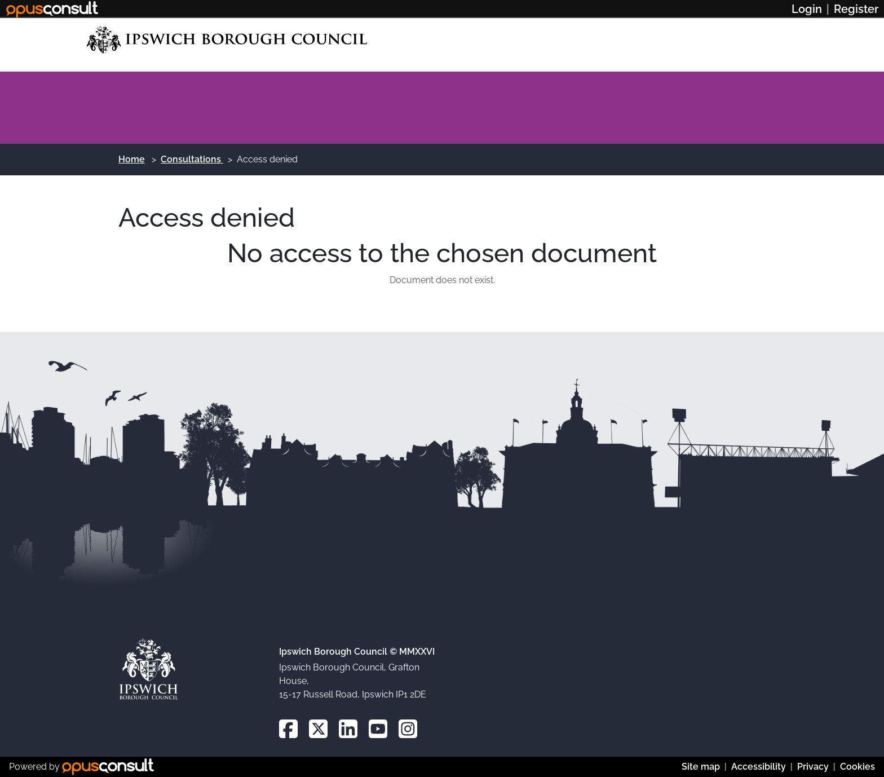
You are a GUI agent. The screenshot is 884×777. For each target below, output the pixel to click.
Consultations (192, 159)
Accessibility (758, 766)
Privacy (813, 766)
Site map (701, 766)
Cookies (857, 766)
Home (131, 159)
